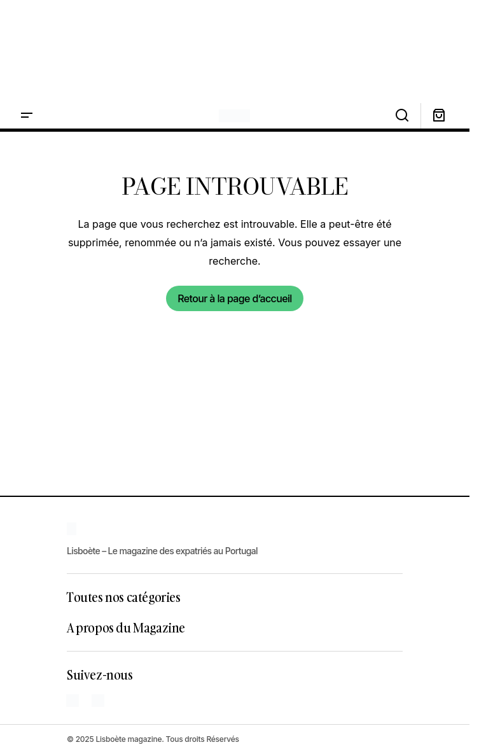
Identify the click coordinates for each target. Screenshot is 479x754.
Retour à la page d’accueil (234, 298)
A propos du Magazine (126, 627)
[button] (26, 116)
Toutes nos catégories (124, 596)
